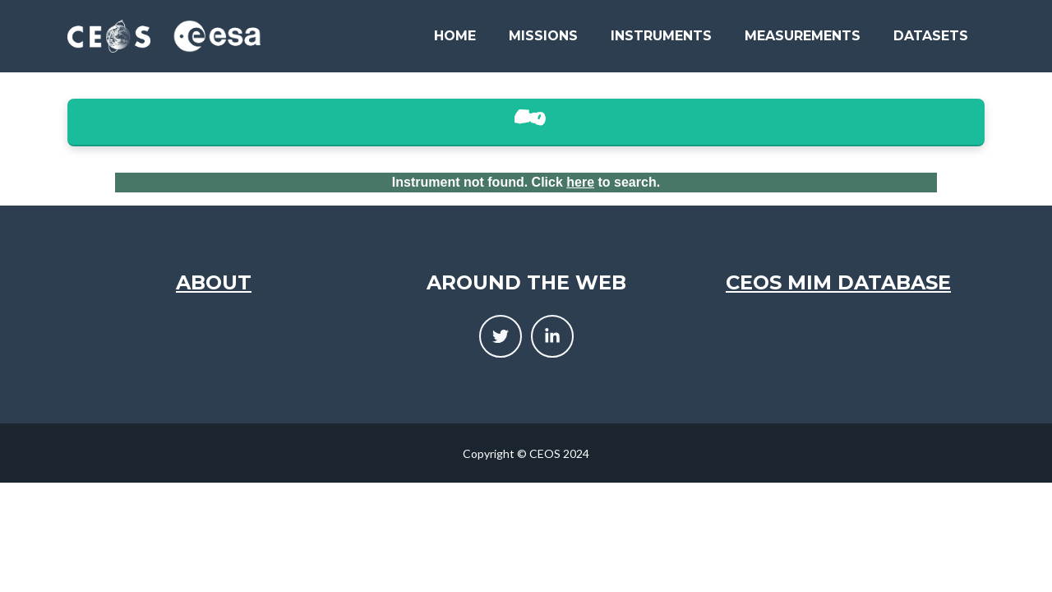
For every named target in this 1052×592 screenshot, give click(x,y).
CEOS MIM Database (838, 282)
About (213, 282)
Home (455, 36)
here (580, 182)
